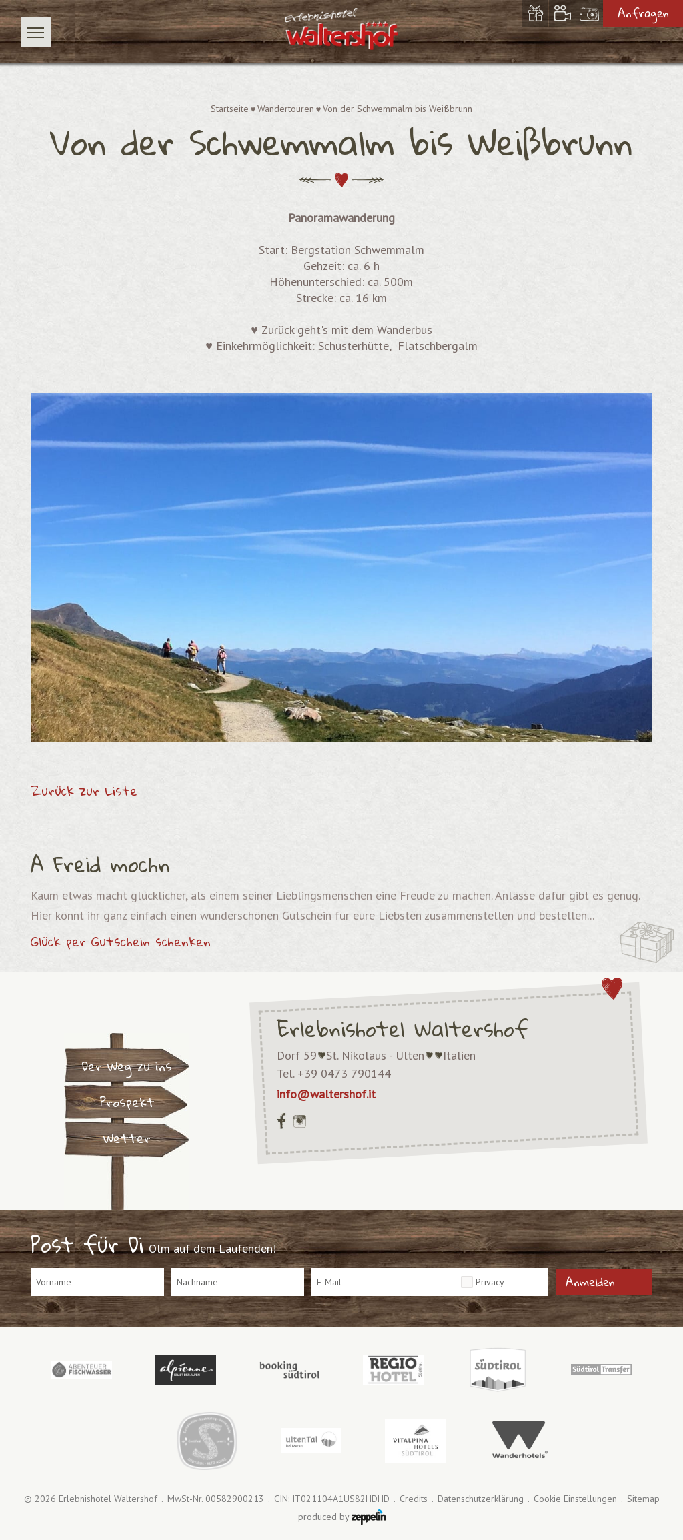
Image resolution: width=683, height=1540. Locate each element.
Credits (414, 1499)
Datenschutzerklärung (481, 1499)
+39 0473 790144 (344, 1073)
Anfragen (643, 13)
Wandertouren (285, 109)
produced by (342, 1517)
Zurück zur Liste (84, 790)
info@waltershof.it (326, 1094)
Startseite (230, 109)
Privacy (490, 1282)
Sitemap (643, 1499)
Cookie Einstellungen (575, 1499)
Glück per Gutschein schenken (121, 941)
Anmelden (590, 1281)
